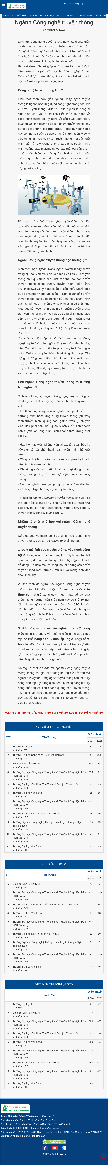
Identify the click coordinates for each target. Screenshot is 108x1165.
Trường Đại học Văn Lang (27, 793)
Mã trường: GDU (20, 850)
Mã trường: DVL (20, 796)
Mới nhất (22, 15)
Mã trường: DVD (20, 788)
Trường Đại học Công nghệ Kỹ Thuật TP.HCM (38, 755)
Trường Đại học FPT (24, 746)
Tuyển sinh (67, 15)
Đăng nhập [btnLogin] (79, 4)
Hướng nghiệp (85, 15)
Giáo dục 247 (51, 15)
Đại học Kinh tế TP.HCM (26, 763)
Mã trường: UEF (20, 817)
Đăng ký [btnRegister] (67, 4)
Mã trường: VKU (20, 779)
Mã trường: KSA (20, 767)
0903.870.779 (58, 1153)
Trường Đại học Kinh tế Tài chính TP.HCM (36, 813)
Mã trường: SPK (20, 758)
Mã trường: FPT (20, 750)
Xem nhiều (36, 15)
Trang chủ (8, 15)
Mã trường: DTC (20, 829)
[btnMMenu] (4, 6)
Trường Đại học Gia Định (27, 846)
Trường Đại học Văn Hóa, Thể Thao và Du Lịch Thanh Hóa (45, 784)
